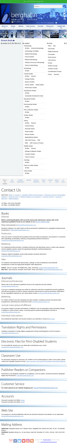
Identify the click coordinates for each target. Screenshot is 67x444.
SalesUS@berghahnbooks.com (53, 269)
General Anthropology (37, 48)
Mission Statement (36, 181)
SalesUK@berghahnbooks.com (48, 267)
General (33, 76)
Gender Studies (28, 115)
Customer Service (48, 197)
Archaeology (12, 34)
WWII (26, 143)
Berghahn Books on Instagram (28, 441)
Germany (56, 74)
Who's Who (44, 181)
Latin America (52, 60)
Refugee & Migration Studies (54, 34)
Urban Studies (28, 171)
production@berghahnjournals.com (48, 293)
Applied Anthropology (31, 54)
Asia (54, 46)
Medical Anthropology (31, 59)
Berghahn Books (47, 439)
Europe (50, 63)
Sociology (63, 34)
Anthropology (4, 34)
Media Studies (40, 84)
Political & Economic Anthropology (34, 62)
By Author (4, 43)
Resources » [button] (49, 27)
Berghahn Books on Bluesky (19, 441)
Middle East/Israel (53, 51)
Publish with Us (61, 27)
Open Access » (30, 27)
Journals (40, 26)
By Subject (26, 43)
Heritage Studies (29, 79)
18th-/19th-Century (30, 140)
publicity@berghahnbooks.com (10, 251)
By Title (14, 43)
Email (23, 400)
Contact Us (50, 181)
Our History (12, 181)
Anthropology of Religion (32, 51)
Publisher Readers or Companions (30, 197)
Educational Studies (29, 99)
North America (52, 57)
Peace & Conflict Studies (31, 165)
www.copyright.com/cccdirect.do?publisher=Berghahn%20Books (45, 361)
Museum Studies (29, 82)
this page (52, 319)
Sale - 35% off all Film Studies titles (33, 1)
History (46, 34)
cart (56, 23)
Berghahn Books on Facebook (15, 441)
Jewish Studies (29, 131)
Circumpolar (51, 54)
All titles (27, 48)
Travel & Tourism (29, 157)
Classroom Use (13, 197)
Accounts (58, 197)
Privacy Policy (57, 181)
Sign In (38, 22)
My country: (47, 22)
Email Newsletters (11, 441)
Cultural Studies (21, 33)
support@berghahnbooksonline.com (46, 388)
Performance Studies (31, 87)
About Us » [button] (5, 27)
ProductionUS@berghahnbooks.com (12, 240)
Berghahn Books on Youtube (24, 441)
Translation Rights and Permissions (32, 195)
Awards (28, 180)
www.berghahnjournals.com (9, 286)
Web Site (4, 198)
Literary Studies (29, 84)
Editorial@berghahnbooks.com (26, 225)
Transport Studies (30, 154)
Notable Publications (20, 181)
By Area (49, 43)
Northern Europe (52, 66)
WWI (38, 140)
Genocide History (30, 128)
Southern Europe (53, 68)
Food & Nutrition (29, 57)
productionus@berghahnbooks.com (12, 347)
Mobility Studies (28, 146)
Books (11, 195)
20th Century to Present (36, 143)
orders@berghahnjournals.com (10, 312)
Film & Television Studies (38, 33)
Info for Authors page (42, 222)
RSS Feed (32, 441)
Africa (49, 46)
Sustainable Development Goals (34, 96)
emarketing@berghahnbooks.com (11, 256)
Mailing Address (13, 198)
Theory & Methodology (31, 65)
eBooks (20, 26)
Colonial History (29, 126)
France (50, 74)
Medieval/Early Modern (31, 137)
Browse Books (7, 40)
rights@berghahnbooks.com (10, 333)
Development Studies (30, 90)
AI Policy (63, 181)
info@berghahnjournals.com (40, 302)
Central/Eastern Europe (54, 71)
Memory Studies (29, 134)
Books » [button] (13, 27)
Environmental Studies (29, 33)
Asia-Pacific (51, 48)
